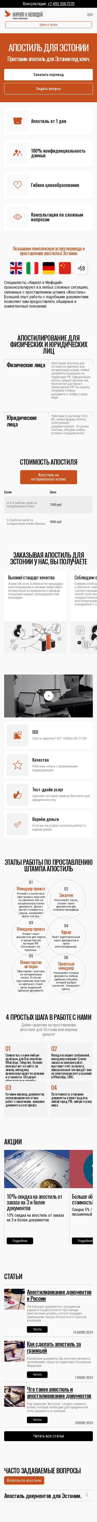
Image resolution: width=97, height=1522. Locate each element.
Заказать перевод (48, 74)
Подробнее (20, 1241)
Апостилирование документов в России (59, 1294)
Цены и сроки (48, 25)
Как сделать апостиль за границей (54, 1346)
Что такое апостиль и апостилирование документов (59, 1392)
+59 (81, 268)
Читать (37, 1329)
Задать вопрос (48, 88)
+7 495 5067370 (61, 3)
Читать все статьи (48, 1436)
